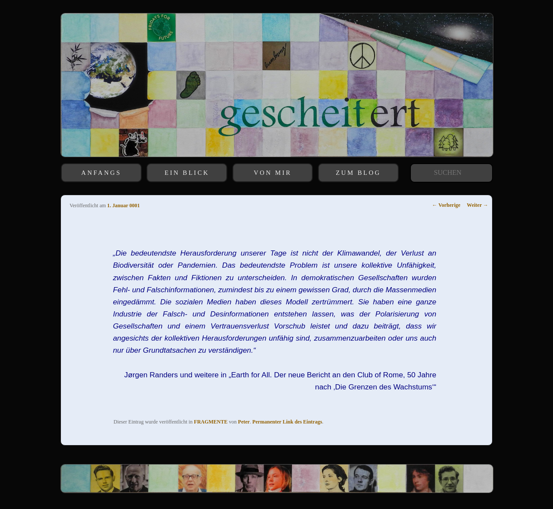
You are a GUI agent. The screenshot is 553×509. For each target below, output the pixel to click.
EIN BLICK (187, 172)
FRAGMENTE (211, 422)
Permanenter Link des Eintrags (287, 422)
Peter (244, 422)
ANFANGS (101, 172)
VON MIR (273, 172)
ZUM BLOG (358, 172)
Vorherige (446, 205)
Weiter (477, 205)
